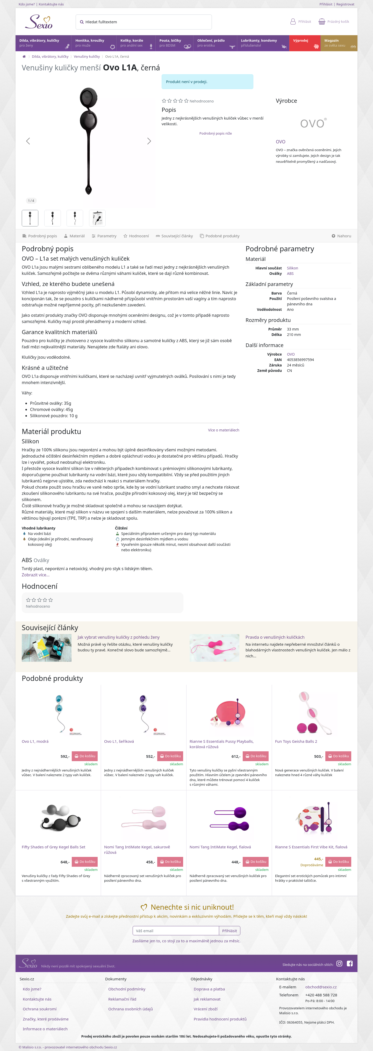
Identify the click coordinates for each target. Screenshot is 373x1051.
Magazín (341, 44)
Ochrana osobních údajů (130, 1008)
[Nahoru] (342, 235)
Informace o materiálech (45, 1028)
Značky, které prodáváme (46, 1018)
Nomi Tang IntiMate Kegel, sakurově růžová (137, 849)
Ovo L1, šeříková (119, 741)
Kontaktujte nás (51, 4)
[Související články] (174, 235)
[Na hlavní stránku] (24, 56)
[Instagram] (339, 964)
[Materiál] (74, 235)
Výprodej (306, 44)
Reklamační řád (122, 999)
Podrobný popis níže (215, 133)
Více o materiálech (223, 430)
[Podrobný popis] (38, 235)
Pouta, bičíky (176, 44)
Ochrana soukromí (40, 1008)
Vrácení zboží (206, 1008)
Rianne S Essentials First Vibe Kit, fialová (311, 846)
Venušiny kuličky (87, 56)
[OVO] (313, 122)
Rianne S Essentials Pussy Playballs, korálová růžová (222, 744)
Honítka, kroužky (95, 44)
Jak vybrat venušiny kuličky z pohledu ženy (119, 637)
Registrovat (345, 4)
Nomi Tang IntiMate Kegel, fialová (220, 846)
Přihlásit (325, 4)
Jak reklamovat (207, 999)
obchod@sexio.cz (321, 986)
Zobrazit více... (35, 575)
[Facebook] (349, 964)
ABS (290, 273)
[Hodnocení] (135, 235)
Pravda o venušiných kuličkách (275, 637)
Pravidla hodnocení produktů (220, 1018)
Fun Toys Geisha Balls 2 (296, 741)
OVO (280, 142)
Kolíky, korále (137, 44)
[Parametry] (103, 235)
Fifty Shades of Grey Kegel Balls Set (53, 846)
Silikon (292, 268)
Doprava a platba (209, 988)
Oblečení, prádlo (216, 44)
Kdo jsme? (27, 4)
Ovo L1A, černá (117, 56)
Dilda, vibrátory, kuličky (45, 44)
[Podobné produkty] (219, 235)
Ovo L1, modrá (35, 741)
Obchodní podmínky (126, 988)
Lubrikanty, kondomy (264, 44)
